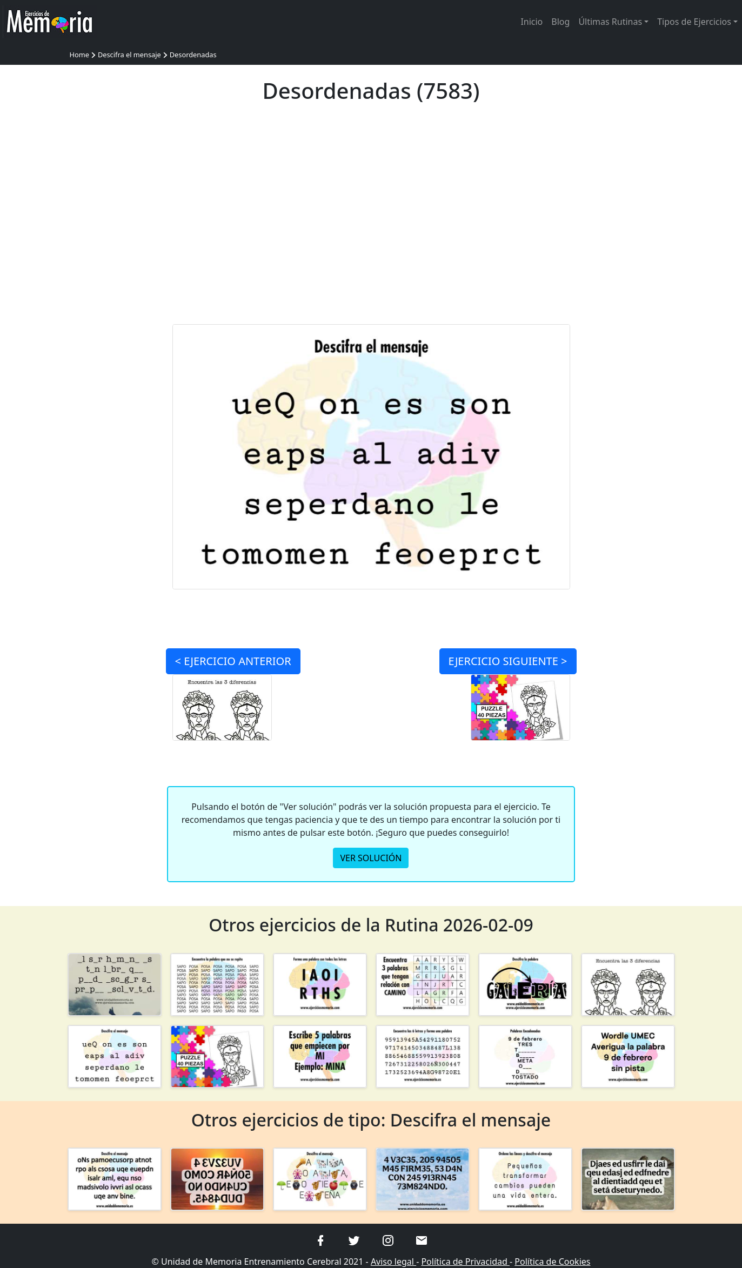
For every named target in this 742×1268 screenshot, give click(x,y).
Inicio (531, 22)
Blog (560, 22)
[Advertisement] (371, 220)
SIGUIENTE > (508, 661)
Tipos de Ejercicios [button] (694, 22)
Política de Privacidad (465, 1261)
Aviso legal (393, 1261)
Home (79, 54)
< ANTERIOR (233, 661)
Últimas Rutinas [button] (610, 22)
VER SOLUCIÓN (371, 858)
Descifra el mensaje (129, 54)
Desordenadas (193, 54)
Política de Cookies (552, 1261)
